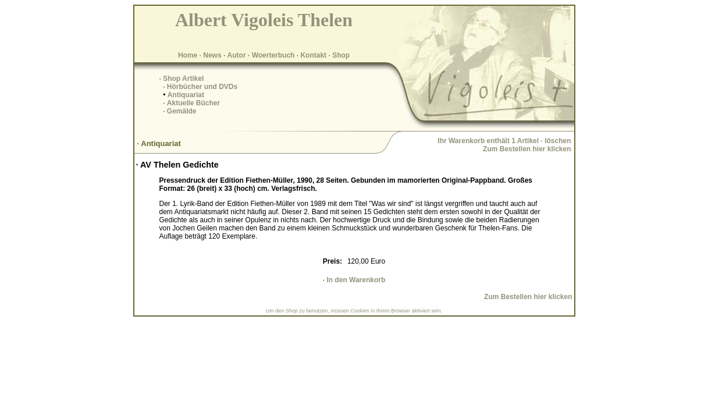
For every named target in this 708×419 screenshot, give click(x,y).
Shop (341, 55)
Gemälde (182, 111)
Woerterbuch (273, 55)
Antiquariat (186, 95)
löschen (558, 141)
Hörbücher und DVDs (202, 87)
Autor (236, 55)
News (212, 55)
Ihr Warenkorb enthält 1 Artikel (488, 141)
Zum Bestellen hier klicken (527, 149)
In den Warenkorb (355, 280)
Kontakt (313, 55)
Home (187, 55)
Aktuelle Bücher (193, 103)
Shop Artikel (183, 78)
